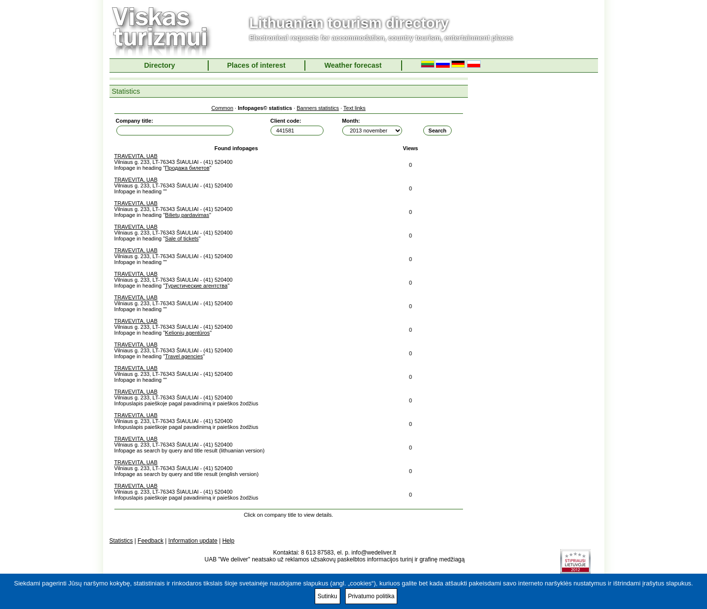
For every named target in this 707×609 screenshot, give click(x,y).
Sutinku (327, 596)
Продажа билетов (187, 168)
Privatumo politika (371, 596)
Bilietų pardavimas (187, 215)
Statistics (121, 540)
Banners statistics (318, 108)
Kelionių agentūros (187, 333)
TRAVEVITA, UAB (136, 156)
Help (228, 540)
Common (222, 108)
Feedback (150, 540)
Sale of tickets (181, 238)
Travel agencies (184, 356)
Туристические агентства (196, 286)
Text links (354, 108)
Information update (193, 540)
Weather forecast (353, 65)
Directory (159, 65)
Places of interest (256, 65)
